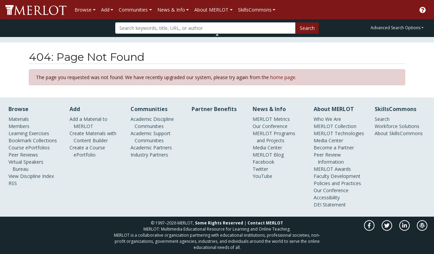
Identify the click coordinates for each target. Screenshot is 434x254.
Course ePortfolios (29, 147)
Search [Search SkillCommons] (382, 119)
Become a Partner (334, 147)
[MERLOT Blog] (422, 229)
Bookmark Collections (32, 140)
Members (18, 126)
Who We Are (327, 119)
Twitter (260, 169)
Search (307, 28)
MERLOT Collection (335, 126)
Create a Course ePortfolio (87, 151)
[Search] (205, 28)
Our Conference (270, 126)
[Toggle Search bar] (217, 34)
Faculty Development (337, 176)
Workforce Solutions (397, 126)
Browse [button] (83, 9)
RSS (12, 183)
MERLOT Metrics (271, 119)
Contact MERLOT (265, 223)
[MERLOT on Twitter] (387, 229)
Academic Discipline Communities (152, 122)
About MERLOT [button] (211, 9)
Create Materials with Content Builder (93, 137)
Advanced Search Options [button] (395, 28)
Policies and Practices (337, 183)
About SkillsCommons (399, 133)
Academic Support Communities (151, 137)
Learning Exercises (28, 133)
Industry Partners (149, 154)
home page (282, 77)
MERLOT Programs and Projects (274, 137)
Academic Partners (151, 147)
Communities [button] (133, 9)
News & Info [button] (171, 9)
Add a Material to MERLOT (88, 122)
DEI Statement (330, 204)
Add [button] (105, 9)
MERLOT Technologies (339, 133)
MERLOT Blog (268, 154)
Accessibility (327, 197)
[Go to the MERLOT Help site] (423, 9)
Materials (18, 119)
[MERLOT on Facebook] (369, 229)
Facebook (263, 162)
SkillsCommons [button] (255, 9)
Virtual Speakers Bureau (25, 165)
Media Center (267, 147)
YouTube (262, 176)
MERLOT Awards (332, 169)
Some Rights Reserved (219, 223)
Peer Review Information (329, 158)
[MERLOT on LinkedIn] (405, 229)
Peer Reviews (23, 154)
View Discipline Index (31, 176)
